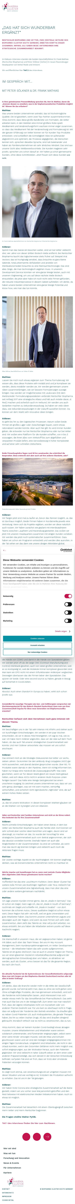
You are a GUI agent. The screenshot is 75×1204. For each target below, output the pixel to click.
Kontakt (6, 1189)
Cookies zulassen (37, 639)
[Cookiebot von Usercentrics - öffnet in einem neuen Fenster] (60, 550)
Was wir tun (9, 1153)
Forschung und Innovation (16, 1158)
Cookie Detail (8, 1200)
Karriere (7, 1172)
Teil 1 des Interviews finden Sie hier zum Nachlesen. (28, 1123)
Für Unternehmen (12, 1167)
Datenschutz (8, 1193)
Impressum (6, 1196)
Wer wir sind (9, 1148)
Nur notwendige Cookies (37, 652)
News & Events (11, 1163)
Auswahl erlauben (37, 645)
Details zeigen (61, 631)
